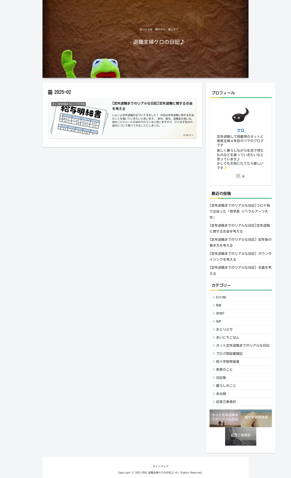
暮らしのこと (226, 385)
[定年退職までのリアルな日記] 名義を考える (241, 270)
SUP (218, 321)
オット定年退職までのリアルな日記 (242, 345)
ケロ (240, 130)
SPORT (220, 313)
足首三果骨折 (226, 401)
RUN (218, 305)
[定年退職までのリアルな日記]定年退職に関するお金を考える (240, 228)
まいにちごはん (227, 337)
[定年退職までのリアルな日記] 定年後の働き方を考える (241, 242)
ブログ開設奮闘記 (229, 353)
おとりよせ (224, 329)
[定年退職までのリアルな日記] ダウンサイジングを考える (241, 256)
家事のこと (224, 369)
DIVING (221, 297)
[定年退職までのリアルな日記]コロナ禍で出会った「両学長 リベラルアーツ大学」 (240, 211)
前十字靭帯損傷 (227, 361)
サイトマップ (160, 466)
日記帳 (221, 377)
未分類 (221, 393)
